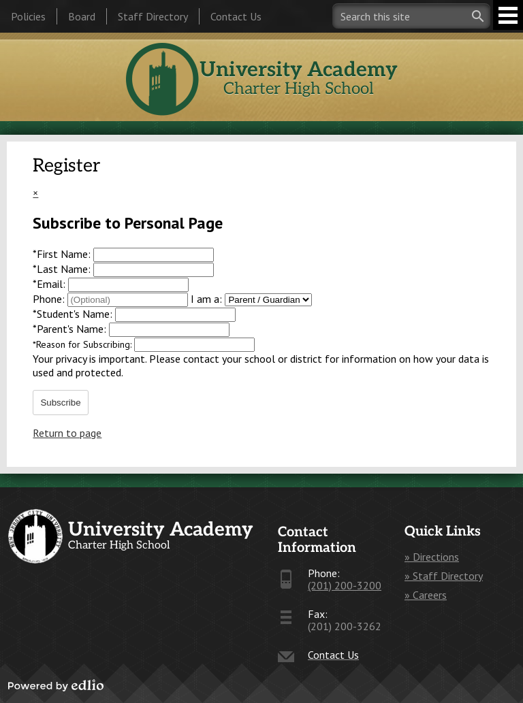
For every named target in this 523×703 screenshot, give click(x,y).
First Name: (63, 254)
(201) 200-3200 (344, 585)
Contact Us (236, 16)
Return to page (67, 433)
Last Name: (63, 269)
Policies (28, 16)
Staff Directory (153, 16)
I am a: (206, 299)
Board (81, 16)
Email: (50, 284)
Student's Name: (74, 314)
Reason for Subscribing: (83, 344)
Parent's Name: (71, 329)
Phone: (50, 299)
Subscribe (60, 402)
